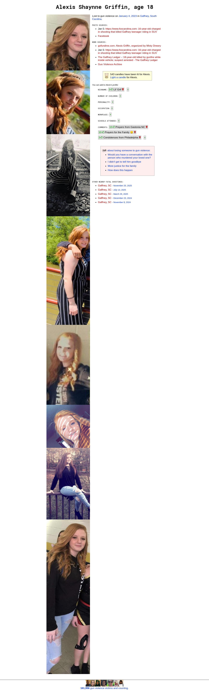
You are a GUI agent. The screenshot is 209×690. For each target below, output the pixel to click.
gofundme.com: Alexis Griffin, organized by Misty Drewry (129, 45)
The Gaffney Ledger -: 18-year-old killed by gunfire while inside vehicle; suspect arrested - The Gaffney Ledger (129, 59)
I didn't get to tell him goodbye (124, 161)
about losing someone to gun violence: (126, 150)
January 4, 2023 (128, 16)
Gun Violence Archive (110, 64)
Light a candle (118, 77)
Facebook (103, 36)
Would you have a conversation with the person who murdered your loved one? (130, 156)
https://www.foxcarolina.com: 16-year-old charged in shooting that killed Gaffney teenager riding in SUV (129, 30)
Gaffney (144, 16)
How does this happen (120, 170)
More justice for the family (122, 165)
